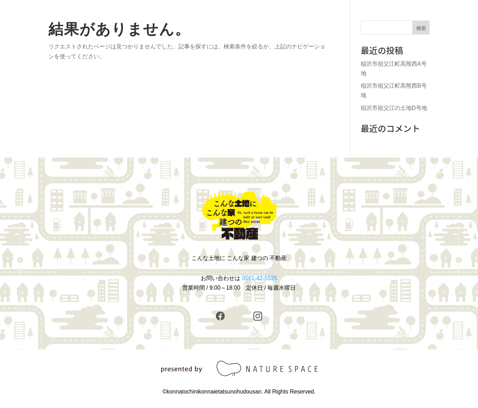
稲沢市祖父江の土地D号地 (394, 108)
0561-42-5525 (259, 278)
